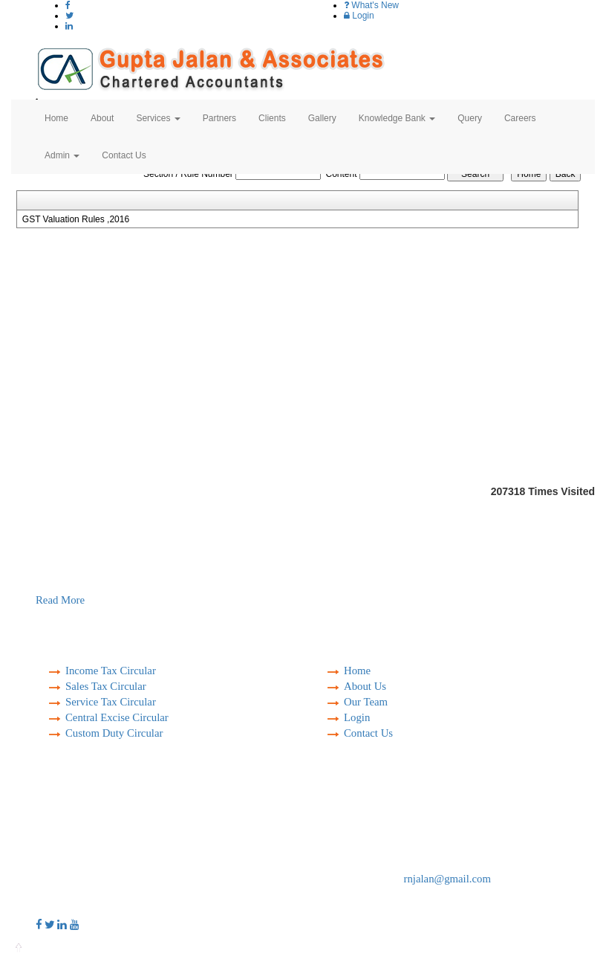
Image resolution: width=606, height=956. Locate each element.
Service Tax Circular (110, 702)
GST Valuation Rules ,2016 (75, 219)
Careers (520, 118)
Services (158, 118)
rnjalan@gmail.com (447, 879)
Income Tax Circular (110, 670)
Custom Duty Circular (114, 733)
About (102, 118)
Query (469, 118)
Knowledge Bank (397, 118)
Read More (60, 600)
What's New (371, 5)
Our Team (366, 702)
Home (56, 118)
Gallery (322, 118)
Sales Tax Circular (105, 686)
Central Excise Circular (117, 717)
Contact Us (124, 155)
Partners (219, 118)
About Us (365, 686)
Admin (62, 155)
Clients (272, 118)
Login (359, 15)
